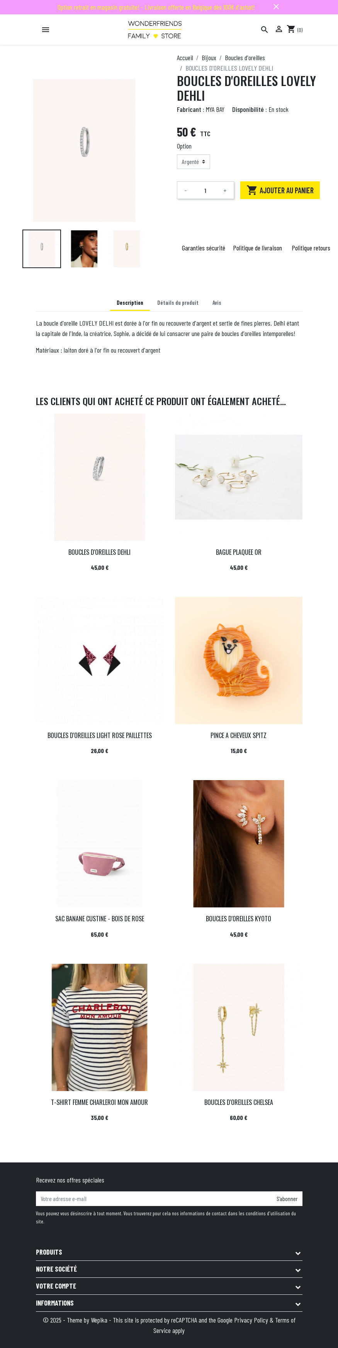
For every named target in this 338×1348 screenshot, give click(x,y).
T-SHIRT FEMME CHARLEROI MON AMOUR (99, 1102)
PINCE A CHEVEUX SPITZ (239, 735)
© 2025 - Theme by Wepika (76, 1320)
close (276, 6)
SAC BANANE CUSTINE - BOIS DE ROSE (99, 918)
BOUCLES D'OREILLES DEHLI (99, 552)
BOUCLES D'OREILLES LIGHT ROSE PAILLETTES (100, 735)
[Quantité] (205, 190)
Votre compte (56, 1286)
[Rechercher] (264, 29)
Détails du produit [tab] (178, 302)
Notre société (56, 1269)
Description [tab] (130, 302)
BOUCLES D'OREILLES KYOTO (238, 918)
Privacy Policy (251, 1320)
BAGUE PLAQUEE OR (239, 552)
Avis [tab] (216, 302)
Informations (55, 1303)
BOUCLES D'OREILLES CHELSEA (238, 1102)
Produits (49, 1252)
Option (184, 146)
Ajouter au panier (280, 190)
